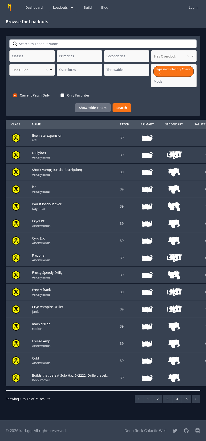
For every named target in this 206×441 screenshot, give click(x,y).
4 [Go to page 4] (177, 399)
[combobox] (32, 56)
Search (122, 107)
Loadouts (63, 7)
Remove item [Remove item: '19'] (160, 73)
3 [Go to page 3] (167, 399)
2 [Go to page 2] (158, 399)
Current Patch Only (35, 95)
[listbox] (174, 56)
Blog (104, 7)
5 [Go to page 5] (187, 399)
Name (36, 124)
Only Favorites (78, 95)
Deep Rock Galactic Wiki (145, 430)
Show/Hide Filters (92, 107)
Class (15, 124)
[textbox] (19, 56)
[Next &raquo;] (195, 399)
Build (88, 7)
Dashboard (34, 7)
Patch (124, 124)
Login (193, 7)
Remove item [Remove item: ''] (188, 56)
